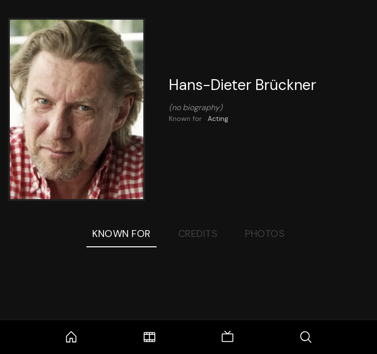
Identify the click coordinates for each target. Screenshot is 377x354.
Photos (265, 233)
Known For (121, 233)
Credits (198, 233)
